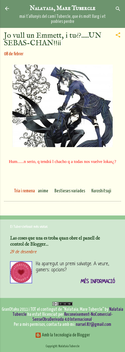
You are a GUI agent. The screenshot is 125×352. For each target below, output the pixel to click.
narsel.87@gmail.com (93, 324)
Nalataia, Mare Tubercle (62, 8)
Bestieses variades (69, 191)
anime (43, 191)
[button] (118, 35)
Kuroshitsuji (101, 191)
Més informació (98, 282)
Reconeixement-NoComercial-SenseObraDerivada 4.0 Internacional (72, 317)
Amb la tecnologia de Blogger (62, 335)
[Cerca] (118, 9)
